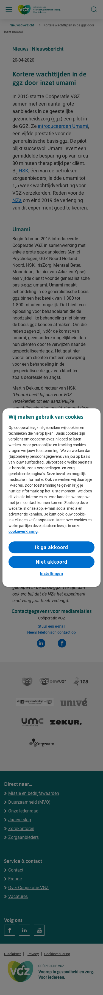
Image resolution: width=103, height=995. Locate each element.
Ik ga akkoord (51, 547)
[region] (51, 497)
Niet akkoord (52, 562)
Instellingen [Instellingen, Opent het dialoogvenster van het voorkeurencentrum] (51, 574)
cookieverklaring (23, 531)
